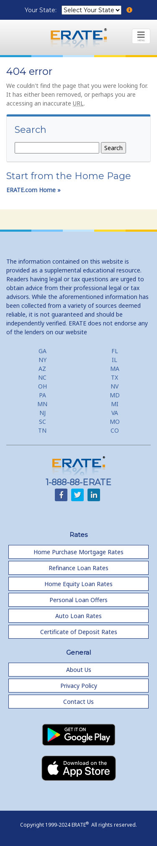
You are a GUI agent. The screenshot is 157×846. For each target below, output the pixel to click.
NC (42, 377)
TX (114, 377)
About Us (78, 670)
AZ (42, 369)
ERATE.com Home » (33, 190)
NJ (42, 413)
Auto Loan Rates (78, 616)
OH (42, 386)
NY (42, 360)
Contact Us (78, 702)
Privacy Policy (78, 686)
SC (42, 422)
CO (115, 430)
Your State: (41, 10)
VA (114, 413)
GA (42, 351)
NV (114, 386)
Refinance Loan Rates (78, 568)
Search (30, 129)
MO (115, 422)
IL (114, 360)
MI (114, 404)
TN (42, 430)
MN (42, 404)
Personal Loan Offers (78, 600)
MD (115, 395)
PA (42, 395)
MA (114, 369)
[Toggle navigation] (141, 36)
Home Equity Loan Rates (78, 584)
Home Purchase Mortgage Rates (78, 552)
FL (114, 351)
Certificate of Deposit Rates (78, 632)
